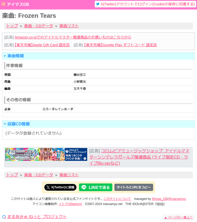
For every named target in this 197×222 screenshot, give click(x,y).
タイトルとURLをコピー (134, 187)
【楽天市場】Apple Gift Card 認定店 (42, 45)
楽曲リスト (69, 26)
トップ (12, 26)
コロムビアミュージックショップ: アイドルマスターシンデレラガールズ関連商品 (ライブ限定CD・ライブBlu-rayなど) (139, 157)
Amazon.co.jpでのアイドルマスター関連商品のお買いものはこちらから (73, 37)
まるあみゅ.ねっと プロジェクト (37, 217)
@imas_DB (160, 199)
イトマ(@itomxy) (70, 204)
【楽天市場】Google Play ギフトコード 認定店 (120, 45)
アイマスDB (18, 4)
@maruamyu (177, 199)
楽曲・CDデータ (38, 26)
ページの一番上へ (178, 217)
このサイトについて (117, 199)
